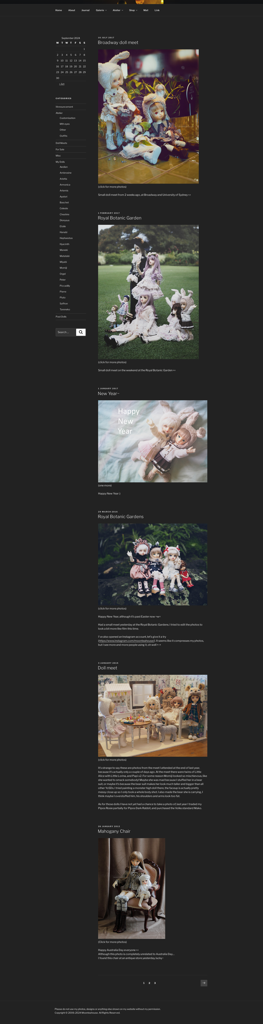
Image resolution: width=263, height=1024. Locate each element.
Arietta (63, 178)
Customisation (67, 118)
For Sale (60, 149)
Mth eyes (65, 123)
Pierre (63, 291)
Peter (63, 279)
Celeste (64, 208)
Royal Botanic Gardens (121, 516)
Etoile (63, 226)
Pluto (62, 297)
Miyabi (63, 261)
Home (58, 10)
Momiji (63, 267)
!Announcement (64, 106)
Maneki (64, 249)
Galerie (101, 10)
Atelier (118, 10)
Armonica (65, 184)
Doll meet (107, 667)
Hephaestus (66, 238)
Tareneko (65, 309)
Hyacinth (64, 244)
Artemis (64, 190)
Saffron (64, 303)
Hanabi (63, 232)
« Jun (61, 83)
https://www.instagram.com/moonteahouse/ (126, 640)
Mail (145, 10)
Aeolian (64, 166)
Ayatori (63, 196)
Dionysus (64, 220)
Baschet (64, 202)
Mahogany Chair (114, 831)
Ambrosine (65, 172)
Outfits (63, 135)
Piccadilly (65, 285)
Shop (133, 10)
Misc (58, 155)
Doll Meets (61, 143)
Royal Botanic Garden (119, 217)
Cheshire (64, 214)
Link (157, 10)
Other (63, 129)
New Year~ (108, 393)
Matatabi (64, 256)
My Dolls (60, 161)
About (71, 10)
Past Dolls (61, 316)
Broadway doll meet (118, 42)
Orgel (63, 273)
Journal (86, 10)
